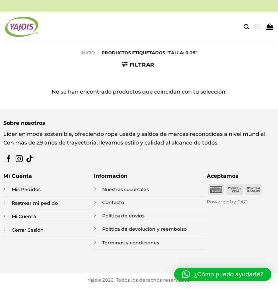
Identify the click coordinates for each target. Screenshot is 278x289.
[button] (246, 26)
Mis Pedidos (26, 189)
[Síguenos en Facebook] (8, 159)
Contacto (113, 202)
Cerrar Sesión (28, 230)
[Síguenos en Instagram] (19, 159)
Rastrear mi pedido (35, 203)
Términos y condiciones (130, 243)
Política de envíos (123, 216)
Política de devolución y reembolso (144, 229)
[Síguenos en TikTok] (29, 159)
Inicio (88, 52)
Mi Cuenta (24, 216)
